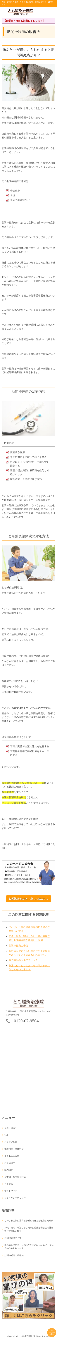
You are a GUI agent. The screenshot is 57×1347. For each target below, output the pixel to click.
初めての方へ (10, 1130)
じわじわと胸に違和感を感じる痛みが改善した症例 (28, 1223)
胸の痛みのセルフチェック (23, 962)
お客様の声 (9, 1165)
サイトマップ (10, 1193)
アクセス (8, 1186)
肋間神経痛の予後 (18, 947)
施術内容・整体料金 (14, 1151)
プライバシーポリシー (15, 1200)
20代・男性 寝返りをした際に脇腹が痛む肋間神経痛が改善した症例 (28, 1231)
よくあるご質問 (11, 1158)
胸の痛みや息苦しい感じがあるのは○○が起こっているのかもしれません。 (29, 1249)
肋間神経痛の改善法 (14, 1257)
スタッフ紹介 (10, 1144)
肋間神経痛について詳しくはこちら (28, 898)
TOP (6, 1137)
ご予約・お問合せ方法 (15, 1179)
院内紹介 (8, 1172)
